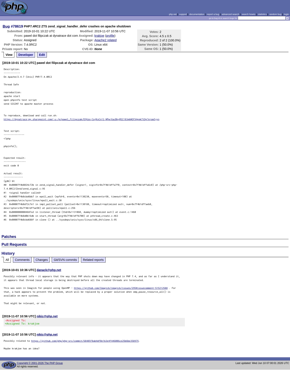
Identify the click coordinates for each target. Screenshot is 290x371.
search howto (248, 14)
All (7, 259)
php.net (173, 14)
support (183, 14)
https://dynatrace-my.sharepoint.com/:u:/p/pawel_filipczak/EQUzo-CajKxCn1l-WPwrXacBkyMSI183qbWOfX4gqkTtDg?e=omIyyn (81, 119)
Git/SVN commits (65, 259)
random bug (275, 14)
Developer (25, 54)
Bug (6, 26)
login (286, 14)
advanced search (230, 14)
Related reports (93, 259)
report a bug (213, 14)
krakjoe (99, 35)
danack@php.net (49, 270)
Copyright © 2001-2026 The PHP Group (40, 364)
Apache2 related (105, 40)
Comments (22, 259)
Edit (42, 54)
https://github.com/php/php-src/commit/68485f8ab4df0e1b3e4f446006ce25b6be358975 (85, 342)
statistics (262, 14)
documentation (196, 14)
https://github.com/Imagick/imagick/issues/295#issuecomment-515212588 (121, 288)
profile (110, 35)
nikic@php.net (47, 316)
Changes (42, 259)
